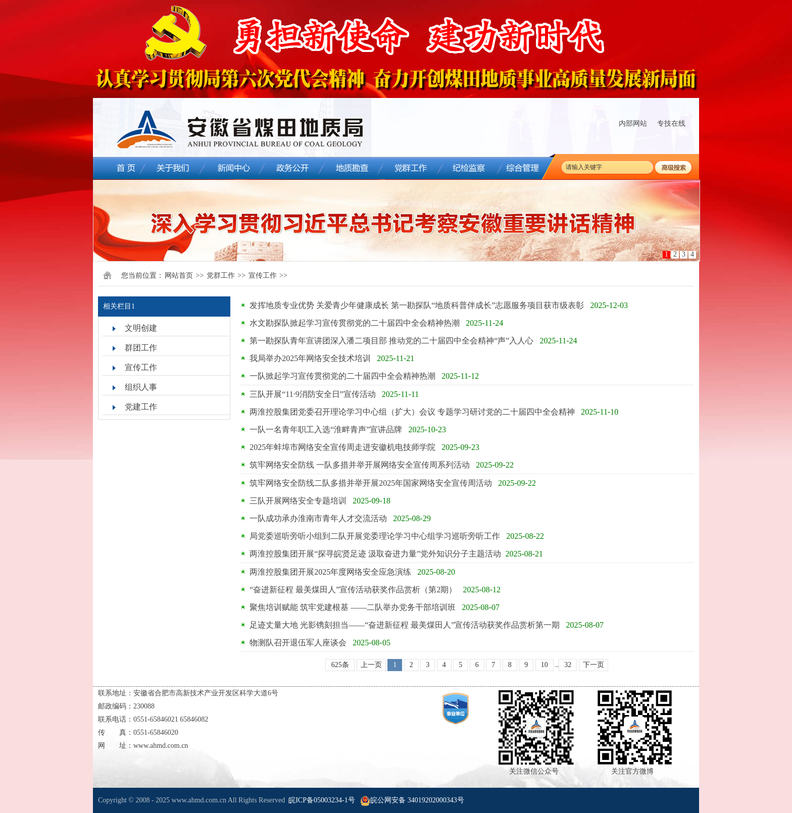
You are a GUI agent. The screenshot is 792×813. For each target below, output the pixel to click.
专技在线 (671, 123)
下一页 (593, 665)
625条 (340, 665)
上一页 (371, 665)
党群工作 (221, 275)
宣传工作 (263, 275)
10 (544, 665)
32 (567, 665)
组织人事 (141, 387)
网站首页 (179, 275)
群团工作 (141, 347)
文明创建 (141, 328)
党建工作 (141, 406)
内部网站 (633, 123)
